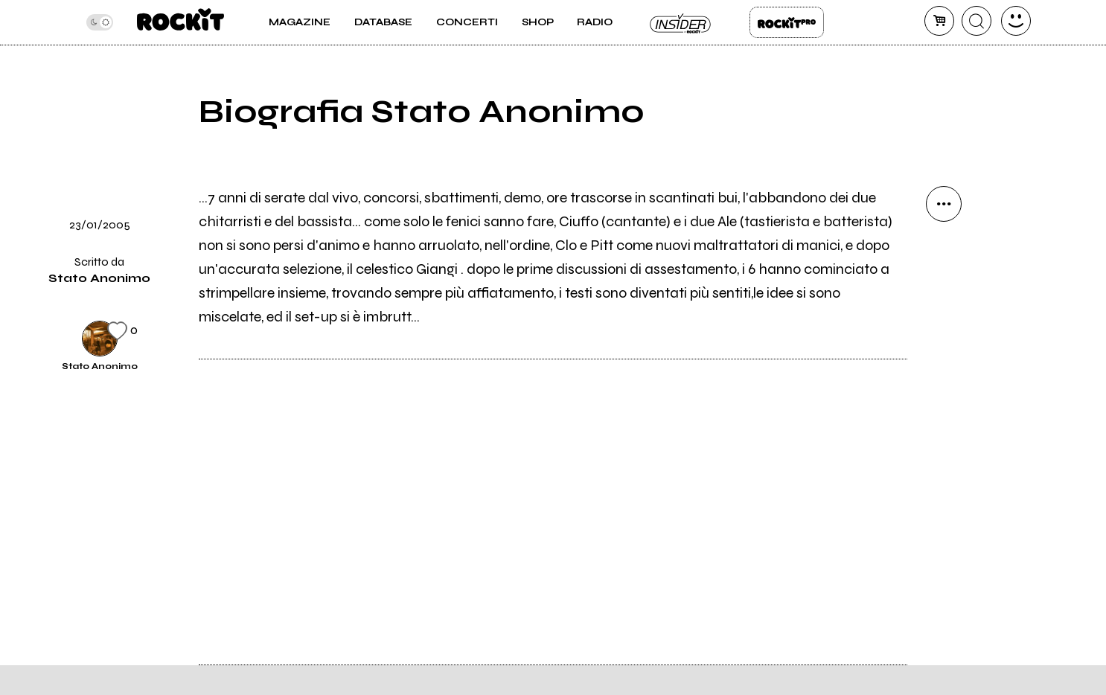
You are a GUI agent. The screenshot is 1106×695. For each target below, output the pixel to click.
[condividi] (944, 204)
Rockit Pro (786, 22)
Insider (681, 22)
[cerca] (976, 21)
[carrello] (939, 21)
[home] (180, 22)
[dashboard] (1016, 21)
